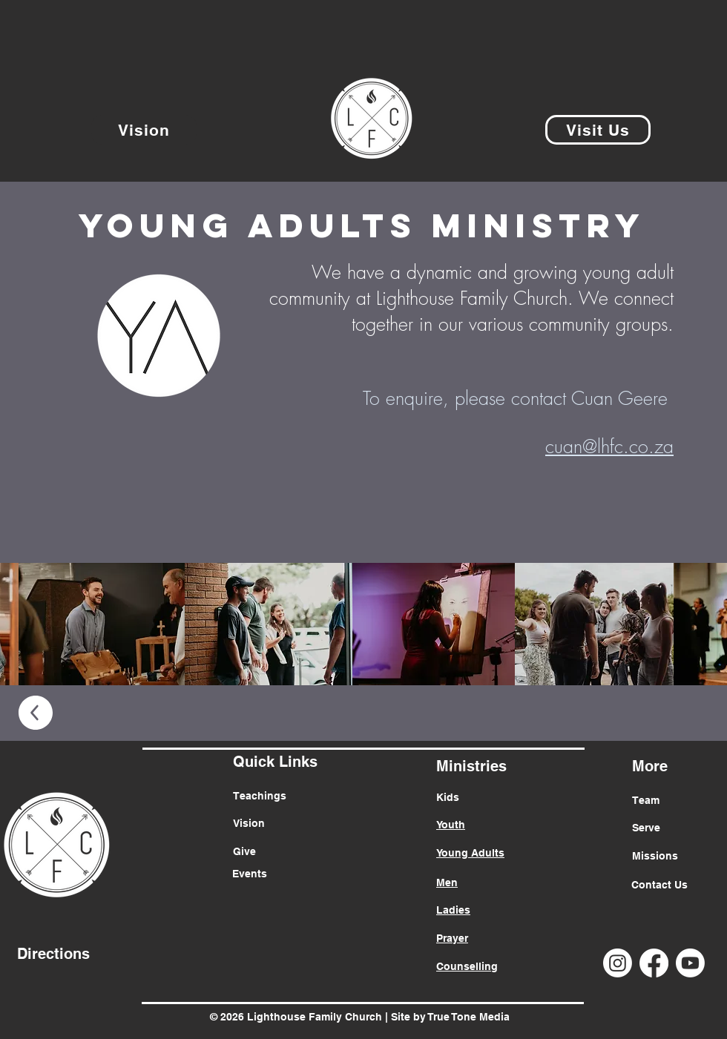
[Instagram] (617, 963)
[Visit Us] (598, 130)
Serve (646, 828)
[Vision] (144, 130)
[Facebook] (653, 963)
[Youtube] (690, 963)
